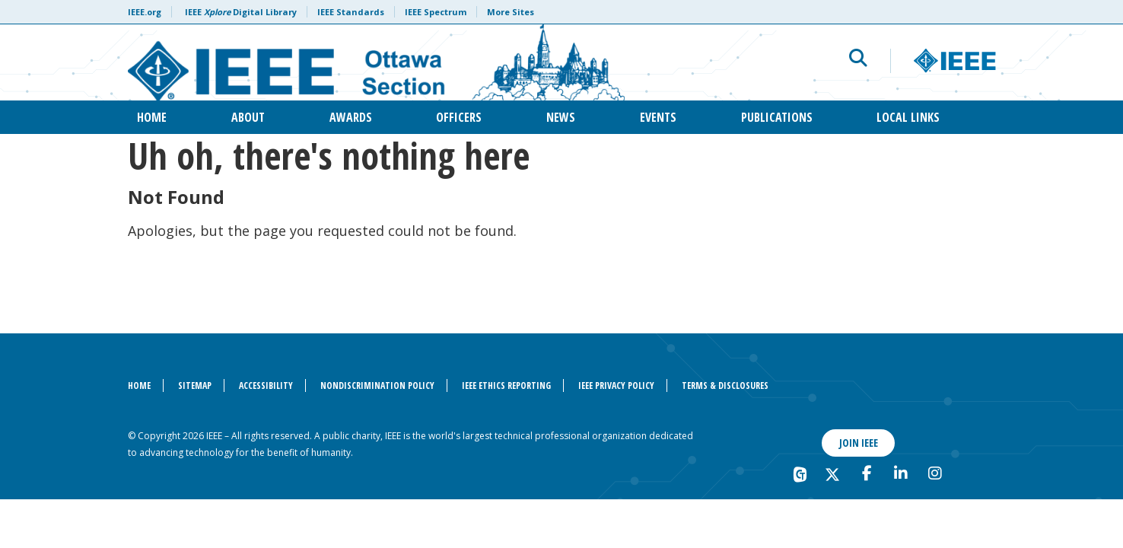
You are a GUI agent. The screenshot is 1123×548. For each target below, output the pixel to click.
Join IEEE (858, 442)
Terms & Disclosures (725, 385)
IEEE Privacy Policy (616, 385)
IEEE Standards (350, 12)
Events (658, 117)
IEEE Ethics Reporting (506, 385)
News (560, 117)
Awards (350, 117)
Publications (777, 117)
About (248, 117)
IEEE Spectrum (435, 12)
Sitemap (195, 385)
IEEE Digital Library (241, 12)
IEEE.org (144, 12)
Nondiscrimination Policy (377, 385)
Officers (459, 117)
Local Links (908, 117)
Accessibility (266, 385)
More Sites (510, 12)
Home (152, 117)
